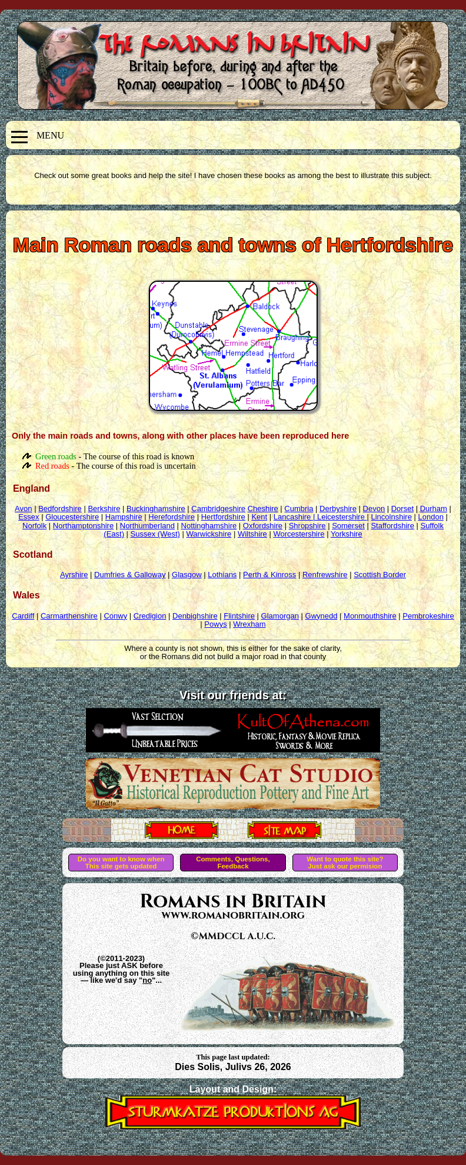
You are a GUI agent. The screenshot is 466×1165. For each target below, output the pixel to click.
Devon (374, 508)
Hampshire (123, 516)
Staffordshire (392, 525)
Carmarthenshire (69, 615)
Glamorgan (280, 615)
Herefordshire (171, 516)
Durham (433, 508)
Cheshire (263, 508)
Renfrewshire (325, 574)
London (430, 516)
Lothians (222, 574)
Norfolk (34, 525)
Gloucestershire (72, 516)
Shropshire (307, 525)
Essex (28, 516)
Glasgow (187, 574)
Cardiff (23, 615)
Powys (215, 624)
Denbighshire (195, 615)
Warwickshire (209, 533)
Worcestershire (298, 533)
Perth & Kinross (269, 574)
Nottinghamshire (209, 525)
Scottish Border (380, 574)
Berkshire (104, 508)
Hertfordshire (223, 516)
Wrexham (249, 624)
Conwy (115, 615)
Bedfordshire (60, 508)
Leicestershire (342, 516)
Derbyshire (338, 508)
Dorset (402, 508)
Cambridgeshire (218, 508)
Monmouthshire (370, 615)
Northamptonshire (83, 525)
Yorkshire (346, 533)
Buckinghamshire (156, 508)
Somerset (348, 525)
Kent (259, 516)
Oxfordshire (262, 525)
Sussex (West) (155, 533)
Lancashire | (295, 516)
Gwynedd (321, 615)
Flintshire (239, 615)
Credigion (150, 615)
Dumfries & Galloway (129, 574)
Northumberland (147, 525)
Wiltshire (252, 533)
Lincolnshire (391, 516)
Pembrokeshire (428, 615)
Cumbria (298, 508)
